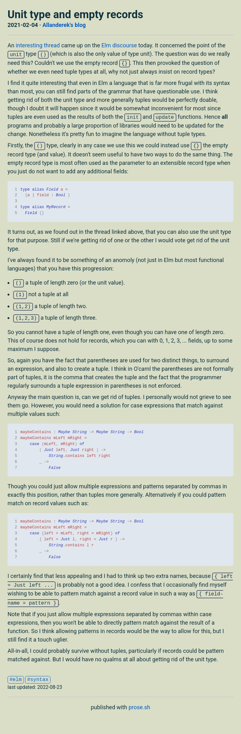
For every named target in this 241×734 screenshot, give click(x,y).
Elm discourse (119, 45)
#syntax (38, 680)
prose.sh (139, 707)
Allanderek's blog (64, 25)
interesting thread (38, 45)
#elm (15, 680)
